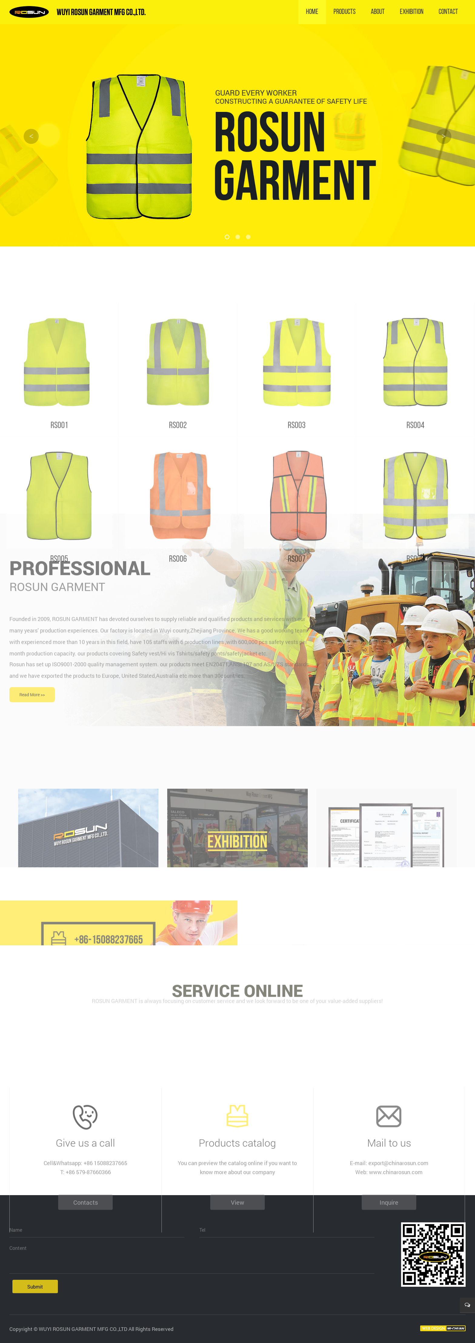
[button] (227, 237)
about (378, 12)
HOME (312, 12)
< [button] (31, 136)
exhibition (412, 12)
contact (448, 12)
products (345, 12)
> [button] (444, 136)
